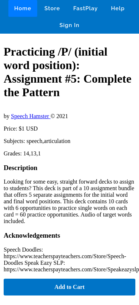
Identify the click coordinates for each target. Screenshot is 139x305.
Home (22, 8)
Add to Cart (69, 287)
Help (118, 8)
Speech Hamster (30, 116)
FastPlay (85, 8)
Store (52, 8)
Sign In (69, 25)
